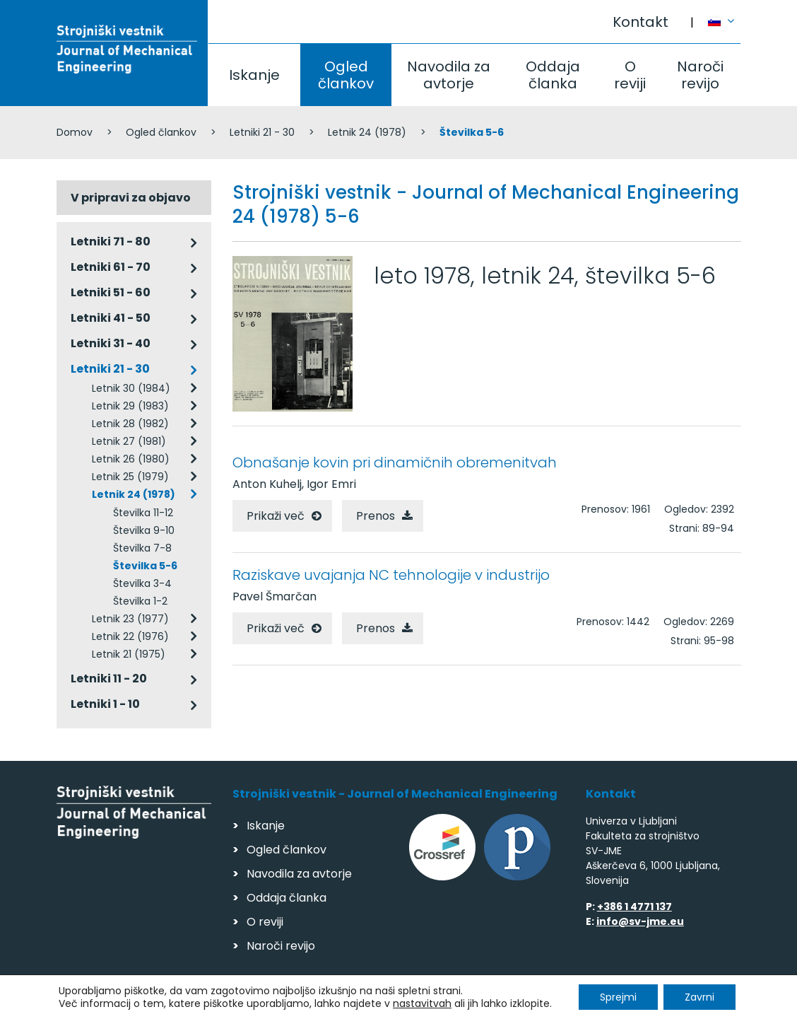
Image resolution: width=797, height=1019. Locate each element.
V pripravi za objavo (131, 198)
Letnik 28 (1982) (130, 424)
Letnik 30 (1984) (131, 388)
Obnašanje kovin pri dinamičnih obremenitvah (394, 462)
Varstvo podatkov (239, 1001)
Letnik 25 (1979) (130, 477)
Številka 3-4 (142, 583)
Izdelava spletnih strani (644, 1004)
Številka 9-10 (144, 530)
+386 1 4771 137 (634, 906)
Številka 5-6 (145, 566)
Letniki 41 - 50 (110, 318)
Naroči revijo (700, 75)
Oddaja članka (553, 75)
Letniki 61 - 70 (110, 267)
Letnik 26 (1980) (131, 459)
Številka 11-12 (143, 513)
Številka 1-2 (140, 601)
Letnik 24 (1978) (367, 132)
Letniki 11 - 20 (109, 678)
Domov (75, 132)
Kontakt (640, 22)
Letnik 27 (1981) (129, 441)
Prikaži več (276, 516)
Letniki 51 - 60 (110, 292)
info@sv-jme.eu (640, 921)
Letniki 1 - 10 (105, 704)
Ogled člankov (346, 75)
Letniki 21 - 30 (262, 132)
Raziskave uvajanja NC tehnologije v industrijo (391, 575)
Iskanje (254, 75)
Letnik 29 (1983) (130, 406)
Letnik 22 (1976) (130, 636)
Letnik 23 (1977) (130, 619)
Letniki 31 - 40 (110, 343)
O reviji (630, 75)
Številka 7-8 (142, 548)
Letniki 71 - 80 (110, 241)
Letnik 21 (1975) (128, 654)
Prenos (375, 516)
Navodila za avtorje (448, 75)
